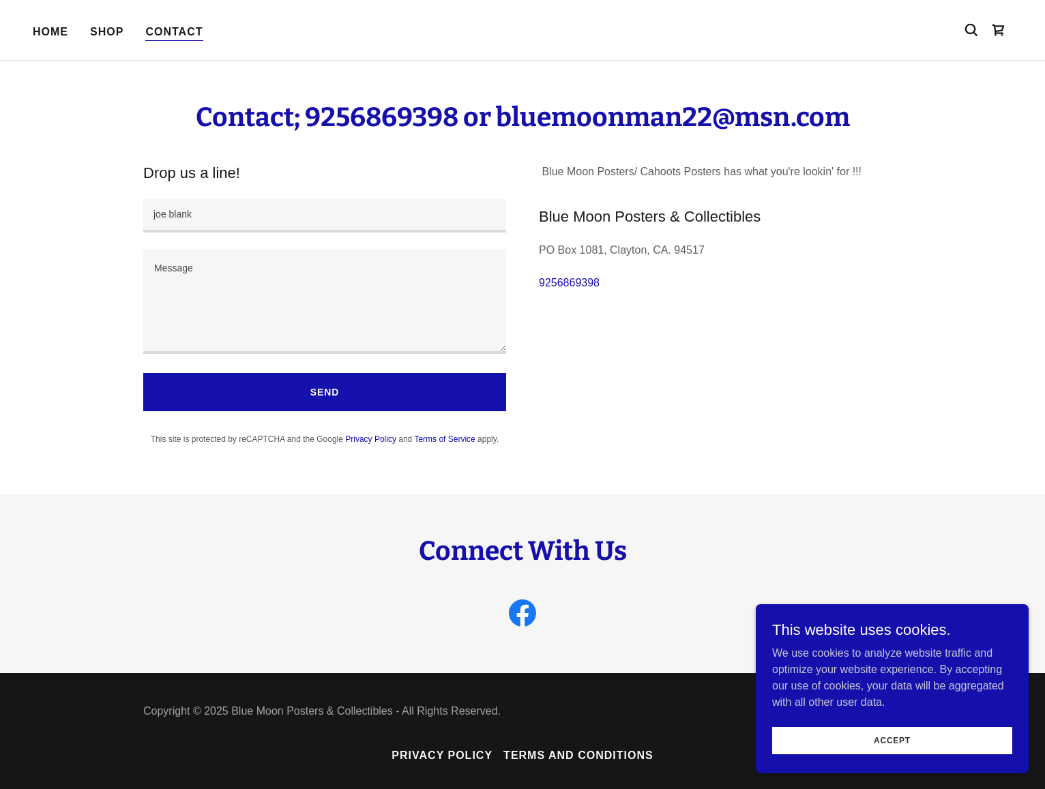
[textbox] (324, 215)
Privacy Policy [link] (370, 439)
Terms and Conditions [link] (578, 755)
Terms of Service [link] (444, 439)
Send (324, 392)
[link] (998, 30)
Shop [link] (106, 32)
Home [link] (50, 32)
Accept (892, 740)
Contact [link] (174, 32)
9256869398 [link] (569, 282)
